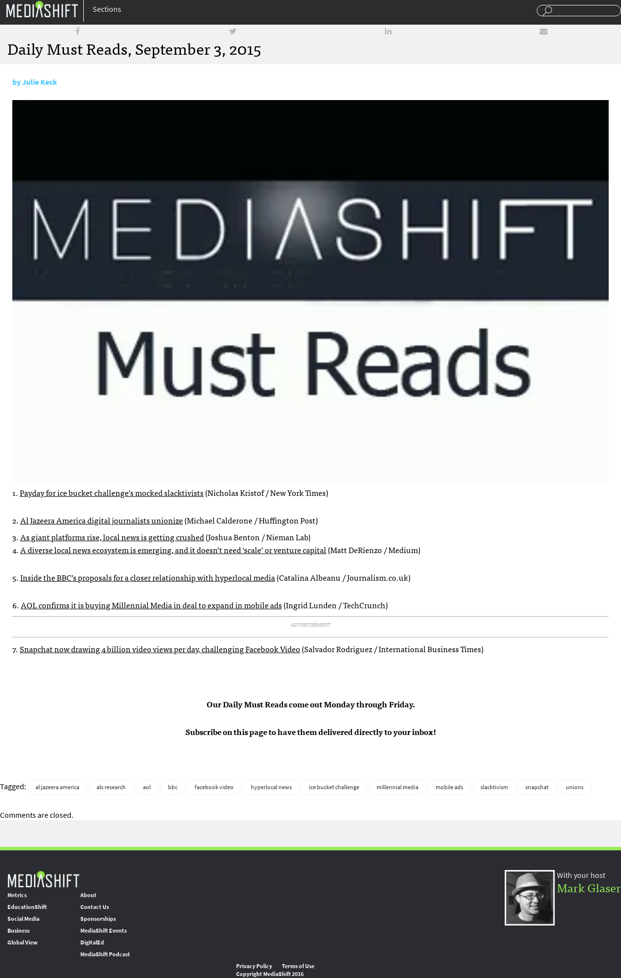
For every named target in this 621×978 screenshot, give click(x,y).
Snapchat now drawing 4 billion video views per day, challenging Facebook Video (160, 648)
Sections (107, 9)
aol (147, 787)
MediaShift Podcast (105, 954)
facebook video (214, 787)
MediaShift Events (103, 931)
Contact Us (94, 907)
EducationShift (27, 907)
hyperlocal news (271, 787)
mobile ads (449, 787)
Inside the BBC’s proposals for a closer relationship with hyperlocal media (147, 577)
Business (18, 931)
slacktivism (494, 787)
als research (111, 787)
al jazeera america (57, 787)
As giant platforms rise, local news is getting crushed (112, 536)
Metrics (17, 895)
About (88, 895)
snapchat (537, 787)
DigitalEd (92, 942)
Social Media (23, 919)
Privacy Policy (254, 966)
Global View (22, 942)
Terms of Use (298, 966)
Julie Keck (39, 82)
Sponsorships (98, 919)
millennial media (397, 787)
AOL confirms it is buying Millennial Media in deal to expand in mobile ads (151, 604)
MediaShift (43, 878)
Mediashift (42, 8)
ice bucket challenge (334, 787)
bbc (172, 787)
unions (575, 787)
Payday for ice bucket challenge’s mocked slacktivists (112, 492)
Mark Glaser (589, 887)
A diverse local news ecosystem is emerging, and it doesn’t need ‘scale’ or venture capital (173, 549)
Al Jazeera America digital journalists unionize (101, 520)
